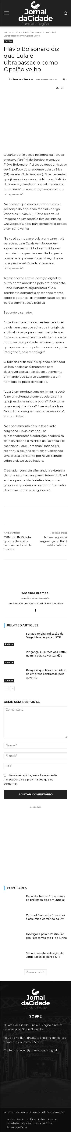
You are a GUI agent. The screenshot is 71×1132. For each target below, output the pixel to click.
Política (16, 32)
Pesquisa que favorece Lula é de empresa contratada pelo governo (46, 673)
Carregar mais (35, 972)
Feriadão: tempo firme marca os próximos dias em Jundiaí (45, 898)
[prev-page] (6, 688)
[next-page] (12, 688)
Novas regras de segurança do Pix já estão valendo (53, 541)
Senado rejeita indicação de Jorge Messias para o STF (44, 635)
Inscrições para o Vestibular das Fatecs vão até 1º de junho (46, 936)
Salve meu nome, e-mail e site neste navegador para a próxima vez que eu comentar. (30, 779)
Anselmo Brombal (23, 79)
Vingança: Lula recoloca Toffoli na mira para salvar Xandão (46, 653)
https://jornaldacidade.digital (35, 598)
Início (6, 32)
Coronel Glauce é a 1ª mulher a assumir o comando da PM (45, 917)
